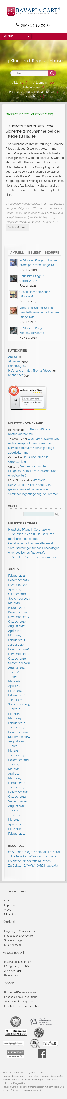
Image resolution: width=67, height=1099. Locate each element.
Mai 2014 (14, 750)
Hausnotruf (21, 217)
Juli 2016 (14, 672)
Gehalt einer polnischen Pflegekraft (31, 543)
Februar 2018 (16, 607)
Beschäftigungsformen (17, 961)
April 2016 (14, 686)
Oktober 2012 (17, 796)
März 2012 (14, 829)
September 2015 (19, 704)
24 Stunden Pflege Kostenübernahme (32, 557)
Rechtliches (30, 96)
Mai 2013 (14, 769)
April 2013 (14, 773)
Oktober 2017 (17, 621)
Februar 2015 (16, 723)
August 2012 (16, 806)
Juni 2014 (14, 746)
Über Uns (10, 914)
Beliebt (34, 252)
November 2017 (18, 617)
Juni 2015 (14, 709)
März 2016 (15, 690)
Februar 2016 (17, 695)
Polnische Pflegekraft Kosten (21, 992)
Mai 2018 (14, 603)
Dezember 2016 (18, 649)
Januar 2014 (16, 755)
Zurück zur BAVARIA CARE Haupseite (33, 865)
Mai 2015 (14, 714)
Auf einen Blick (12, 970)
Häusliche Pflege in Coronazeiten (29, 529)
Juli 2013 (13, 764)
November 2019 (18, 584)
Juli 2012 (13, 810)
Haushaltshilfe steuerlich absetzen (24, 1006)
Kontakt (8, 900)
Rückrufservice (12, 944)
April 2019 (14, 589)
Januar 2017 (16, 644)
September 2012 (19, 801)
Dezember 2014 (18, 732)
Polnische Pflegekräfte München (29, 861)
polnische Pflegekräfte (14, 1083)
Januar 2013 (16, 787)
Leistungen (37, 1079)
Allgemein (40, 82)
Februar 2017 (16, 640)
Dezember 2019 (18, 580)
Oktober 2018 (17, 594)
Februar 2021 (16, 575)
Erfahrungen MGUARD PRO (39, 212)
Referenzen (11, 975)
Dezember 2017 (18, 612)
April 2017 (14, 631)
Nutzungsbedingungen (14, 1076)
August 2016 (16, 667)
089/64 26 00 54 (36, 25)
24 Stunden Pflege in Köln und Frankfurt (34, 852)
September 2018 (19, 598)
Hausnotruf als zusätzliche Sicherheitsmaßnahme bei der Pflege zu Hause (33, 131)
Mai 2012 (13, 819)
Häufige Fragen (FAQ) (16, 966)
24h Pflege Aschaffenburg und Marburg (34, 856)
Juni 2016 (14, 677)
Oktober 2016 (17, 658)
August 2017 (16, 626)
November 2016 (18, 654)
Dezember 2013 (18, 760)
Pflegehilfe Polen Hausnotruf (23, 221)
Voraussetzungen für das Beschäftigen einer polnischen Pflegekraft (39, 312)
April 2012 (14, 824)
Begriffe (52, 252)
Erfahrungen (31, 87)
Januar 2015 (16, 727)
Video (7, 909)
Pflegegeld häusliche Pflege (20, 996)
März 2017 (15, 635)
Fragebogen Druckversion (19, 935)
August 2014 (16, 741)
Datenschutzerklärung (38, 1076)
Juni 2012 (14, 815)
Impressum (10, 905)
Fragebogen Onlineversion (19, 931)
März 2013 (15, 778)
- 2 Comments (49, 221)
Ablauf (16, 82)
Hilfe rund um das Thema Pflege (30, 91)
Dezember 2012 (18, 792)
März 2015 (15, 718)
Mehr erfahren (17, 227)
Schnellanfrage (13, 940)
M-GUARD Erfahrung (41, 217)
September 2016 (19, 663)
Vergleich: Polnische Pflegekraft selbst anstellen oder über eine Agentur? (33, 471)
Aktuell (17, 252)
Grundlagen (51, 1079)
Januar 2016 (16, 700)
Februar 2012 (16, 833)
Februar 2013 (16, 783)
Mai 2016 (14, 681)
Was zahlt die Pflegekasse (19, 1001)
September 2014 (19, 737)
